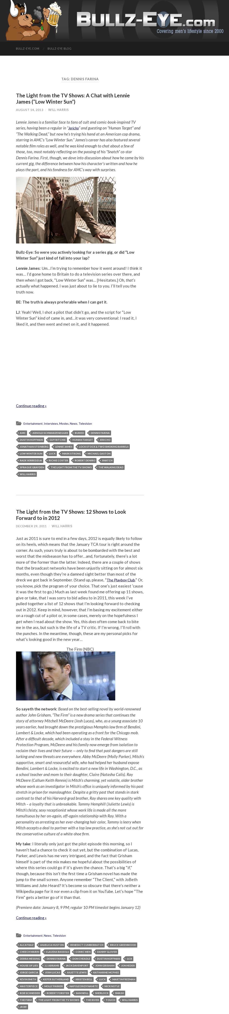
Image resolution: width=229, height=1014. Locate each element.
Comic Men (83, 951)
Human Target (82, 439)
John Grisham (104, 964)
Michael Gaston (99, 453)
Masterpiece (29, 985)
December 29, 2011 (31, 525)
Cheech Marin (29, 951)
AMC (23, 432)
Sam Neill (82, 992)
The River (92, 999)
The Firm (26, 999)
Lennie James (63, 446)
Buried (79, 432)
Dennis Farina (100, 432)
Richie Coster (58, 460)
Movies (66, 423)
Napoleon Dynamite (83, 985)
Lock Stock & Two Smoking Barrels (104, 446)
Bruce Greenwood (123, 944)
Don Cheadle (81, 958)
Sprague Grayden (32, 466)
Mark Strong (71, 453)
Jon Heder (128, 964)
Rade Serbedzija (31, 460)
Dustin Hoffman (31, 439)
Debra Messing (30, 958)
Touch (110, 999)
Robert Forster (58, 992)
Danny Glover (107, 951)
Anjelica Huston (52, 944)
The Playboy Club (122, 579)
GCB (129, 958)
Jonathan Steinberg (34, 446)
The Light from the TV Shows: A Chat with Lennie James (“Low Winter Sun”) (74, 98)
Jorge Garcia (29, 971)
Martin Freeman (123, 978)
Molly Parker (53, 985)
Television (89, 423)
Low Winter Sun (31, 453)
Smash (119, 992)
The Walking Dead (110, 466)
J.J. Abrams (52, 964)
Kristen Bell (84, 978)
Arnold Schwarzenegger (50, 432)
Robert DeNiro (85, 460)
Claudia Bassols (57, 951)
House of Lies (29, 964)
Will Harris (58, 109)
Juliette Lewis (77, 971)
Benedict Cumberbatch (86, 944)
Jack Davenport (77, 964)
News (77, 423)
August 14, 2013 (29, 109)
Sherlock (101, 992)
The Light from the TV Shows (71, 466)
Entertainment (34, 423)
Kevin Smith (28, 978)
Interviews (52, 423)
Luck (52, 453)
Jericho (74, 127)
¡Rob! (23, 1006)
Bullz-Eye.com (27, 48)
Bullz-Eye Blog (60, 48)
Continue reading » (32, 405)
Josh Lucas (52, 971)
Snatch (107, 460)
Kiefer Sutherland (56, 978)
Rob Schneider (30, 992)
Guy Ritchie (58, 439)
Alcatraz (26, 944)
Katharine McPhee (106, 971)
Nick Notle (112, 985)
